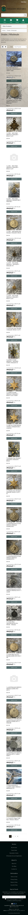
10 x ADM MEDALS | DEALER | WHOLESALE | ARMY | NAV (13, 69)
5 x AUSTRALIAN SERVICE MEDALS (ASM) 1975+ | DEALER (13, 721)
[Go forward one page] (17, 836)
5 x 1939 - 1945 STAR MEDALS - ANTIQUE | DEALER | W (12, 264)
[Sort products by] (20, 46)
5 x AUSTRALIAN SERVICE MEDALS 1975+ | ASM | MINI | (13, 754)
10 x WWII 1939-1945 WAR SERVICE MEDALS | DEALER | (13, 102)
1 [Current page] (10, 836)
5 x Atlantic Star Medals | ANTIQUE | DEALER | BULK (13, 459)
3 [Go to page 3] (15, 836)
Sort (11, 46)
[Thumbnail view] (2, 46)
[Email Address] (10, 897)
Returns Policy (14, 882)
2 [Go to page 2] (12, 836)
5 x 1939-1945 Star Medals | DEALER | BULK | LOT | (13, 329)
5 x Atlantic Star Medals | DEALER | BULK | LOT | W (13, 492)
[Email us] (12, 904)
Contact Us (14, 869)
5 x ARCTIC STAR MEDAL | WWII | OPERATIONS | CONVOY (13, 427)
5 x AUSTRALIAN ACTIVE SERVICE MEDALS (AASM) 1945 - (13, 525)
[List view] (5, 46)
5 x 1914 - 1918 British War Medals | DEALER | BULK (13, 232)
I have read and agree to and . (14, 899)
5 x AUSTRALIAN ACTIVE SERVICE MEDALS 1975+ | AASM (13, 590)
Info (14, 77)
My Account (14, 847)
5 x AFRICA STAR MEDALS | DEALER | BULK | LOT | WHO (12, 394)
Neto (19, 913)
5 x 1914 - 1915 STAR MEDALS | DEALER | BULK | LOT (12, 134)
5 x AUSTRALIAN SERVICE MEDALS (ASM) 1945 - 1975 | (13, 689)
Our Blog (14, 866)
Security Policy (14, 885)
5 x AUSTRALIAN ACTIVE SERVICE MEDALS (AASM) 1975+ (13, 558)
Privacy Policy (14, 879)
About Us (14, 863)
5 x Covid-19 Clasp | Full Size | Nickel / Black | (13, 819)
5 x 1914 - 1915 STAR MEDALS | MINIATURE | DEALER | (13, 200)
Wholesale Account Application (14, 856)
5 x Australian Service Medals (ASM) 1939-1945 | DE (13, 656)
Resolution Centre (14, 853)
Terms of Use (14, 876)
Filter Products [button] (7, 26)
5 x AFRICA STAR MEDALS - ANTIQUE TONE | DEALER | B (12, 361)
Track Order (14, 850)
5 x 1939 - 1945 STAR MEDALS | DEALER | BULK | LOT (12, 297)
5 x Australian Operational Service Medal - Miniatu (12, 623)
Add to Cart (14, 80)
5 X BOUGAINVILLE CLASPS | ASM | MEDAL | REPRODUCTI (13, 787)
